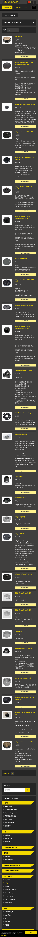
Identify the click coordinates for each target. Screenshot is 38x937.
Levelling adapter (11, 871)
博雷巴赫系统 (8, 860)
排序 (4, 30)
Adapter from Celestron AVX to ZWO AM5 (24, 698)
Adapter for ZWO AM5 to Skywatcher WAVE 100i (22, 327)
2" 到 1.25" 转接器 (20, 517)
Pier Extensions (9, 899)
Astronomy (8, 876)
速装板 (6, 853)
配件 (5, 908)
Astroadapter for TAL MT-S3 (23, 648)
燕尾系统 (7, 856)
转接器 (6, 925)
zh (30, 2)
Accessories (7, 903)
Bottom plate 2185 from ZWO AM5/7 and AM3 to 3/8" (24, 63)
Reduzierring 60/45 (21, 434)
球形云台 (7, 835)
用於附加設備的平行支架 (12, 865)
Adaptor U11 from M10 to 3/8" (24, 742)
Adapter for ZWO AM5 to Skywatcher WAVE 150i (22, 217)
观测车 (6, 886)
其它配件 (7, 922)
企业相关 (24, 7)
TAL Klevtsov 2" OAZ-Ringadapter (25, 413)
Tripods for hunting (10, 810)
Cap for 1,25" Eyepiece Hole (23, 678)
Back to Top (8, 773)
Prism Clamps (8, 893)
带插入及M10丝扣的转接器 (23, 593)
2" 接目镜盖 (18, 631)
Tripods (6, 880)
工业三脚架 (7, 819)
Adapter (6, 883)
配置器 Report (8, 823)
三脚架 (6, 803)
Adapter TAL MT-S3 (21, 498)
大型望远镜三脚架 (9, 816)
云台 (5, 832)
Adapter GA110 (19, 534)
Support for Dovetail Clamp (23, 371)
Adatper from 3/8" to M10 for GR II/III (25, 713)
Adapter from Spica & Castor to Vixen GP (24, 158)
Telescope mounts (10, 889)
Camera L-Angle (10, 847)
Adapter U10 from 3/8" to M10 (24, 132)
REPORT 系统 (8, 912)
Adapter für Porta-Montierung (24, 305)
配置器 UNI (7, 826)
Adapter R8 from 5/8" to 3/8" (24, 574)
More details (25, 56)
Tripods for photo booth (11, 813)
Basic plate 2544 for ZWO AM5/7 (25, 104)
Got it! (31, 932)
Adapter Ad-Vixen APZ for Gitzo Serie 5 (25, 188)
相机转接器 (18, 37)
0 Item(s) (7, 7)
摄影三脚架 (7, 806)
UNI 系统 (6, 915)
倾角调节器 (7, 838)
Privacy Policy (17, 7)
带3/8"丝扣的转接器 (21, 259)
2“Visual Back (19, 476)
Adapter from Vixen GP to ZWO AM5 (24, 281)
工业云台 (7, 842)
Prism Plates (8, 896)
